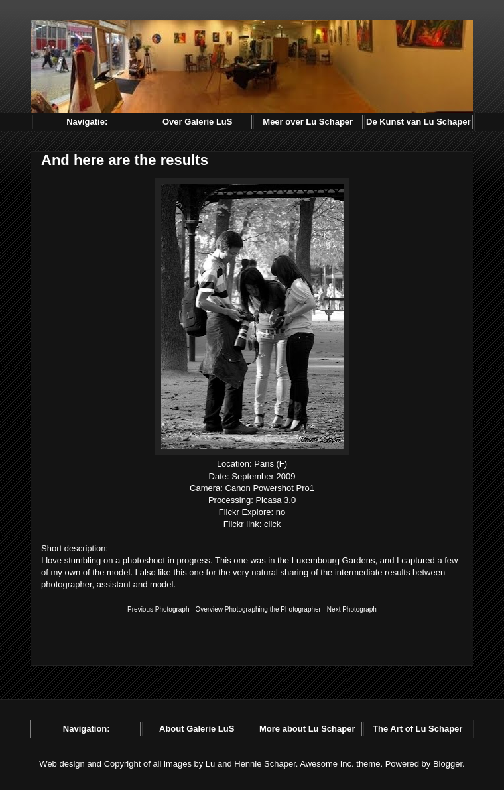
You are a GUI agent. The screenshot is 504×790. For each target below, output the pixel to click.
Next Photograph (352, 609)
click (272, 524)
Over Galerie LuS (197, 122)
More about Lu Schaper (307, 729)
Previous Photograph (158, 609)
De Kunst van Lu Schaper (418, 122)
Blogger (447, 764)
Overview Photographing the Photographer (258, 609)
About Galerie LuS (196, 729)
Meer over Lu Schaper (308, 122)
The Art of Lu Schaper (417, 729)
